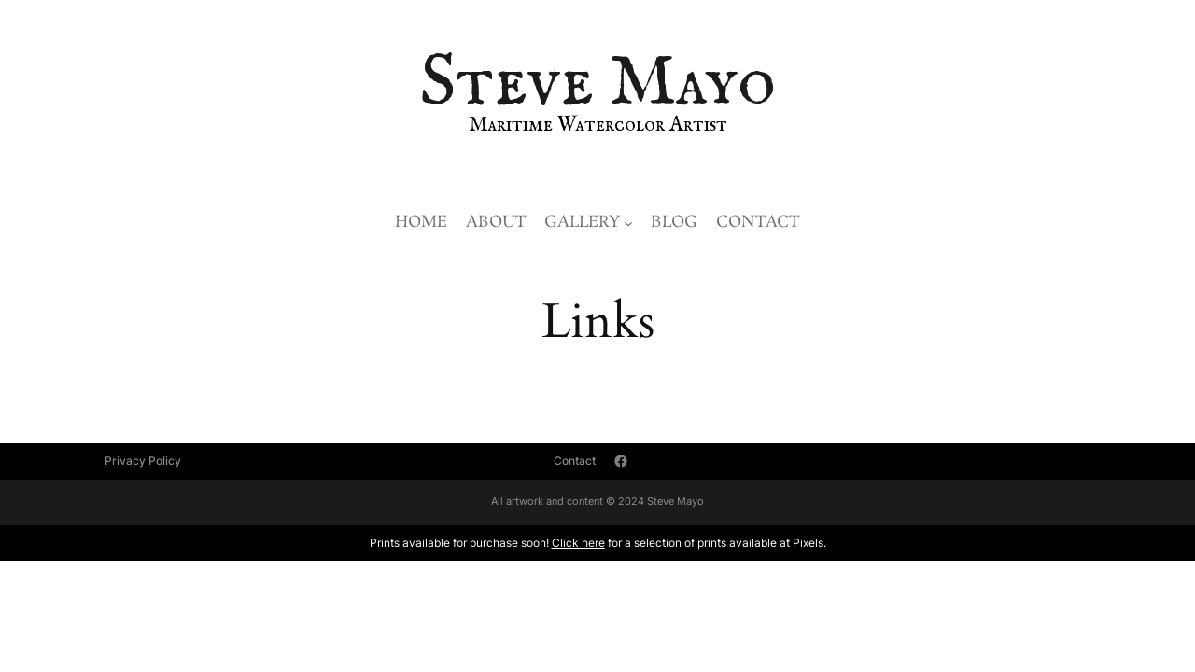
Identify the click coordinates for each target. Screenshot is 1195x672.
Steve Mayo (597, 84)
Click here (578, 543)
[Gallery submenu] (628, 223)
